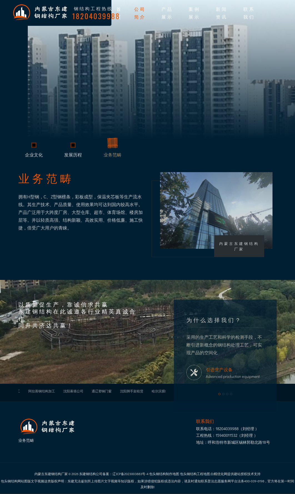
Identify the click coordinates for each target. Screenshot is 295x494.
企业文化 (34, 156)
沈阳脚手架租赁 (131, 391)
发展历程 (73, 156)
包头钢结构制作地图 (164, 474)
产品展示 (167, 13)
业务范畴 (112, 156)
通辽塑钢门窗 (102, 391)
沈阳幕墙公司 (73, 391)
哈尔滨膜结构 (162, 391)
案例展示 (194, 13)
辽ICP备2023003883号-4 (130, 474)
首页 (119, 13)
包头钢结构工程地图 (195, 474)
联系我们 (249, 13)
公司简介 (140, 13)
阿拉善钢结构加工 (41, 391)
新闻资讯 (222, 13)
